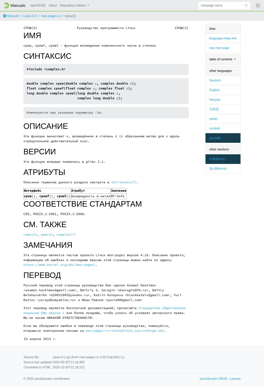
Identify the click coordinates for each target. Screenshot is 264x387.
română (214, 128)
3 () (217, 159)
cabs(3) (30, 234)
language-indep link (223, 38)
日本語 (214, 109)
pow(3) (47, 234)
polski (213, 118)
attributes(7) (124, 182)
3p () (217, 168)
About (53, 5)
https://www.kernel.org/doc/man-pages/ (59, 265)
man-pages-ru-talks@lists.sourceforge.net (125, 331)
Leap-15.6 (30, 16)
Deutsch (215, 80)
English (214, 90)
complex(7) (66, 234)
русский (215, 138)
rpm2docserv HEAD (213, 378)
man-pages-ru (51, 16)
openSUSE (38, 5)
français (214, 99)
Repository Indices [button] (73, 5)
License (235, 378)
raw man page (219, 48)
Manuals (11, 16)
